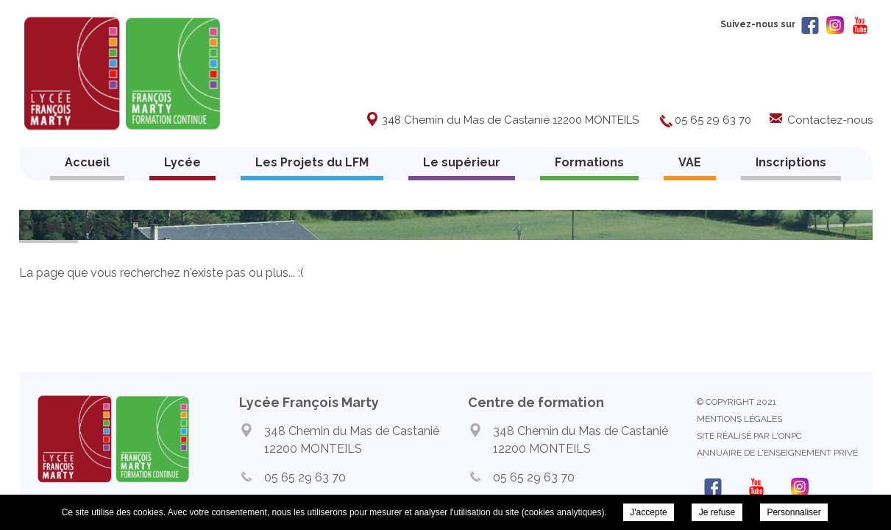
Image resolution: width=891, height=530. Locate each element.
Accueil (87, 162)
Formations (589, 162)
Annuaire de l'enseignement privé (777, 453)
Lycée (182, 162)
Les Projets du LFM (312, 162)
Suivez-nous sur (769, 24)
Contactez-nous (830, 120)
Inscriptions (791, 162)
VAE (689, 162)
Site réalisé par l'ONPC (749, 436)
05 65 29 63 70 (713, 120)
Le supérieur (461, 162)
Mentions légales (739, 419)
